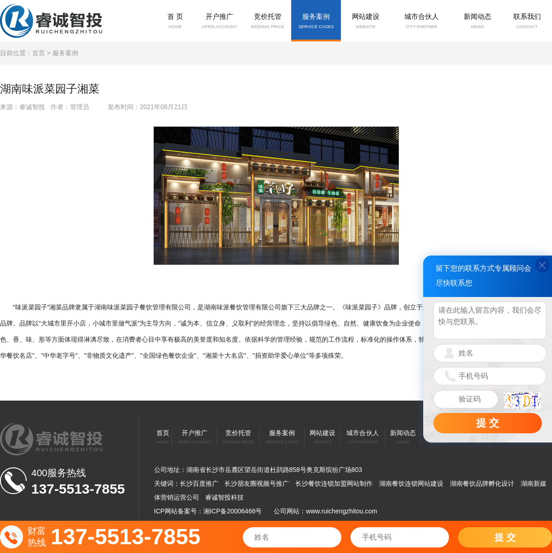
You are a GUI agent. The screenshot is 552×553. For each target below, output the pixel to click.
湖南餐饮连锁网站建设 (411, 483)
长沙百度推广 (199, 483)
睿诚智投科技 (224, 497)
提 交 (505, 537)
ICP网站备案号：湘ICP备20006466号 (208, 511)
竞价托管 (267, 21)
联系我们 (527, 21)
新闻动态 (477, 21)
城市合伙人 (421, 21)
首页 (38, 53)
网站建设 (366, 21)
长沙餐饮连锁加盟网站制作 (334, 483)
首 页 (175, 21)
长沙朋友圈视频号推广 (256, 483)
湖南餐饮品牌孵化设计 (482, 483)
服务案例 (316, 21)
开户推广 (219, 21)
